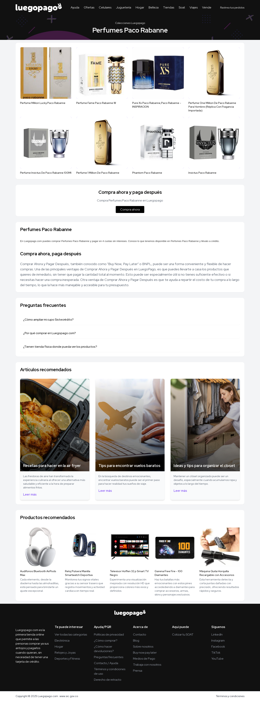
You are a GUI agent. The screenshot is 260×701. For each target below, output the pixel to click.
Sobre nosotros (143, 647)
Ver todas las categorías (71, 634)
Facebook (218, 647)
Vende (206, 7)
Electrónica (62, 640)
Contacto (139, 634)
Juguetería (123, 7)
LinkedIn (217, 634)
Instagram (218, 640)
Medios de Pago (144, 659)
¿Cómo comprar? (105, 640)
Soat (182, 7)
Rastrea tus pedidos (232, 7)
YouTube (217, 659)
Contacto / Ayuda (106, 663)
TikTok (215, 653)
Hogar (140, 7)
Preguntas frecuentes (108, 657)
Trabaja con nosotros (147, 665)
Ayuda (75, 7)
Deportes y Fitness (67, 659)
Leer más (30, 494)
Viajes (194, 7)
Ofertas (89, 7)
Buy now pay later (145, 653)
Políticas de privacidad (109, 634)
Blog (136, 640)
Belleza (154, 7)
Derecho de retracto (107, 680)
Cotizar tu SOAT (182, 634)
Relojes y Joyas (65, 653)
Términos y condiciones (230, 696)
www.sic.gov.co (69, 696)
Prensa (137, 671)
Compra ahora (130, 209)
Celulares (105, 7)
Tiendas (168, 7)
